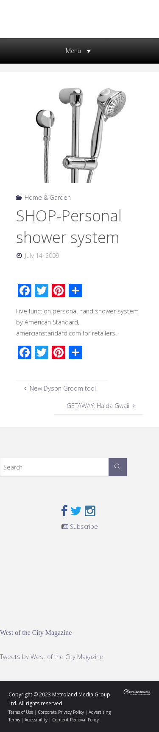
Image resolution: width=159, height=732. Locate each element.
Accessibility (36, 720)
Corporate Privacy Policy (61, 712)
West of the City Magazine (36, 632)
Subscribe (79, 526)
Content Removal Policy (75, 720)
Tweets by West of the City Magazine (51, 657)
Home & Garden (48, 197)
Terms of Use (20, 712)
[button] (73, 51)
